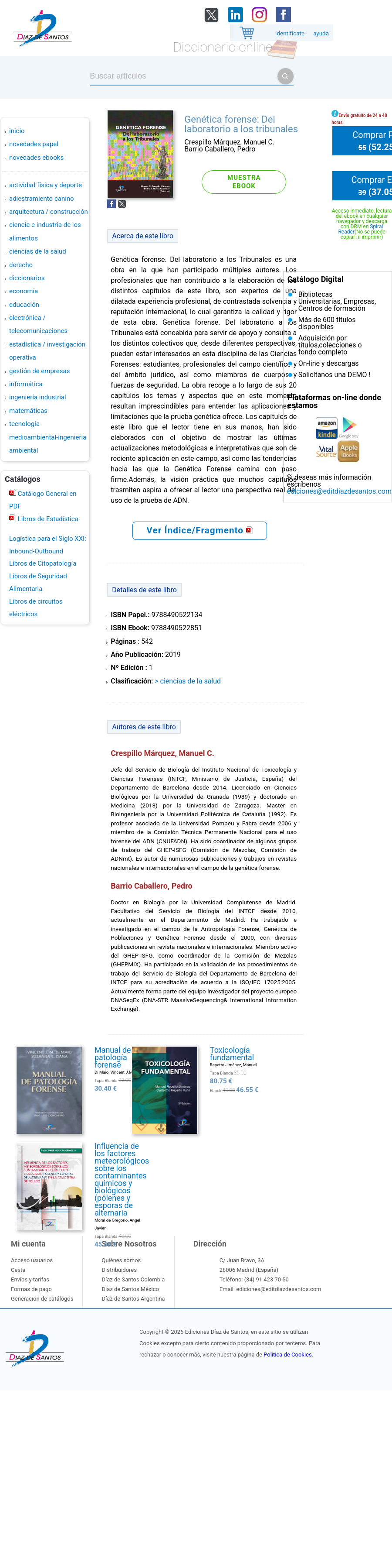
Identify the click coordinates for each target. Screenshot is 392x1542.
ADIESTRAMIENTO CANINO (41, 199)
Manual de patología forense (113, 1057)
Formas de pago (31, 1289)
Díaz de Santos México (130, 1289)
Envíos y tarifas (30, 1279)
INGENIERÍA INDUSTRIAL (37, 397)
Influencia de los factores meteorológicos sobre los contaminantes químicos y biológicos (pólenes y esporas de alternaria (122, 1179)
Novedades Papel (33, 144)
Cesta (18, 1270)
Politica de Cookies (287, 1354)
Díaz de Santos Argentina (133, 1298)
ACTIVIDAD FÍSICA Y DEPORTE (45, 185)
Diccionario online (222, 47)
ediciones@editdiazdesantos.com (339, 491)
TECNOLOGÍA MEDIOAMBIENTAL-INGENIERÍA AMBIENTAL (47, 437)
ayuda (321, 33)
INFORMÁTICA (26, 384)
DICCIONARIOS (26, 278)
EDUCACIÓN (24, 305)
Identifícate (289, 33)
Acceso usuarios (32, 1260)
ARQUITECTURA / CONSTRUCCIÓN (48, 212)
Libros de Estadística (47, 519)
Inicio (17, 131)
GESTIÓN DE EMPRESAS (39, 371)
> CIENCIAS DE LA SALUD (188, 681)
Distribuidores (118, 1270)
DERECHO (21, 265)
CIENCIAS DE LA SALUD (37, 251)
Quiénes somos (121, 1260)
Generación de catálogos (42, 1298)
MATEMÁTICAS (28, 411)
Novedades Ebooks (36, 157)
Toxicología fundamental (232, 1053)
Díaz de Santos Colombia (133, 1279)
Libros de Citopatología (42, 563)
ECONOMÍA (23, 291)
